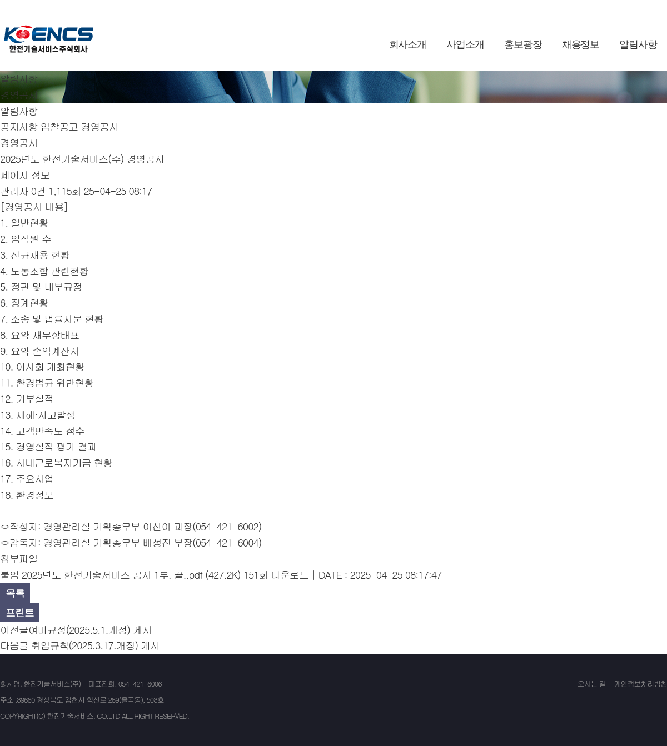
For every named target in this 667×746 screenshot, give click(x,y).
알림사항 (638, 44)
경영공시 (99, 126)
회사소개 (408, 44)
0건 (38, 191)
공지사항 (19, 126)
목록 (15, 593)
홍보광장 (523, 44)
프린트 (20, 612)
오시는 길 (592, 683)
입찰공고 (59, 126)
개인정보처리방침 (640, 683)
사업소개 (465, 44)
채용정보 (581, 44)
